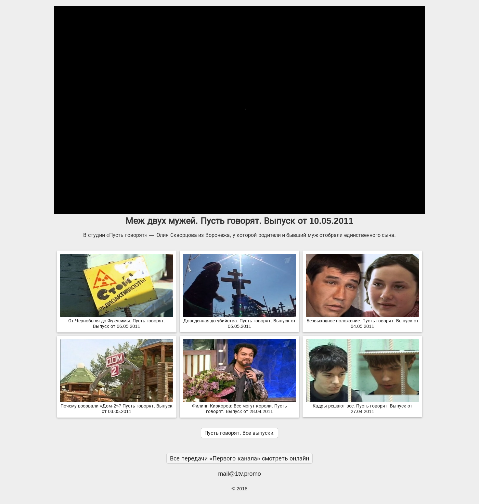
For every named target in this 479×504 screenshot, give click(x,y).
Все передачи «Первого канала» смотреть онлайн (239, 458)
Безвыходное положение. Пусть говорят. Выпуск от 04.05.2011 (362, 321)
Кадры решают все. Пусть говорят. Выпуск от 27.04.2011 (362, 406)
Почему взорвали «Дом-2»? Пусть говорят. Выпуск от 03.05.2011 (116, 406)
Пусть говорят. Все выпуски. (239, 433)
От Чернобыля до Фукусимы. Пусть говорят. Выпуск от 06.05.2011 (116, 321)
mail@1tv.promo (239, 473)
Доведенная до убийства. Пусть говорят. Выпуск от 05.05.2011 (239, 321)
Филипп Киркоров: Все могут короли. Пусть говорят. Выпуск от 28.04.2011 (239, 406)
